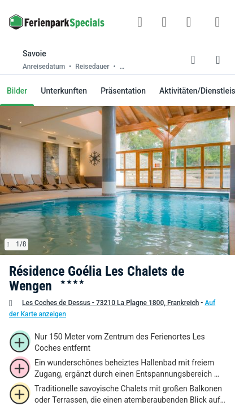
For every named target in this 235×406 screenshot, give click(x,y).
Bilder (17, 90)
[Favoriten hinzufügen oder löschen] (193, 60)
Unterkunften (64, 90)
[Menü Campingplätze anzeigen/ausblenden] (217, 22)
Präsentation (123, 90)
